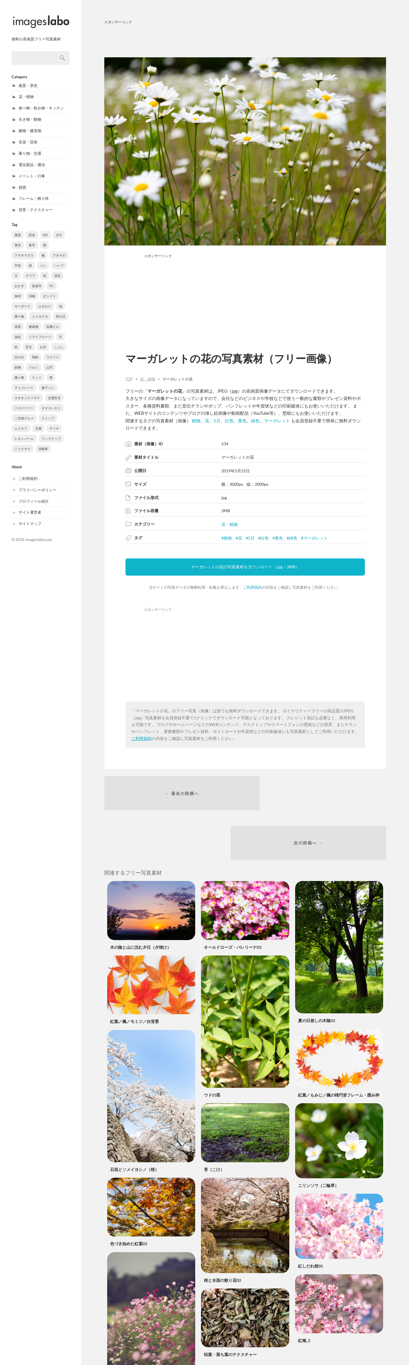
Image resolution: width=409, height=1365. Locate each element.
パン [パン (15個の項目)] (43, 260)
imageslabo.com (39, 534)
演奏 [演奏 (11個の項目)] (32, 291)
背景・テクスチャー (36, 204)
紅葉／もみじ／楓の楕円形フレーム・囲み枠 (338, 1048)
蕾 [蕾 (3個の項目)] (51, 372)
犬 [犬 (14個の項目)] (16, 270)
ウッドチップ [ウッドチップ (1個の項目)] (51, 433)
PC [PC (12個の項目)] (51, 280)
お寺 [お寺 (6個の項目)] (43, 342)
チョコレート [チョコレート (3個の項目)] (24, 382)
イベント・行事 (32, 170)
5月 (217, 420)
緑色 (255, 420)
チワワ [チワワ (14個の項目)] (30, 270)
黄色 (242, 420)
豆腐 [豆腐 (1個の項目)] (38, 423)
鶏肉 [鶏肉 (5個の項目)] (35, 352)
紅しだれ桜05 (310, 1219)
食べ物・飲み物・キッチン (41, 102)
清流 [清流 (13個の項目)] (57, 270)
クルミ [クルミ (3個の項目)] (33, 362)
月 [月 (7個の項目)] (60, 331)
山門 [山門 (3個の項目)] (49, 362)
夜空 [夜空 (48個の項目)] (32, 240)
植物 (196, 420)
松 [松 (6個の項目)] (16, 342)
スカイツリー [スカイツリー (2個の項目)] (24, 403)
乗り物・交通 (30, 148)
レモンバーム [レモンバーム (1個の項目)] (24, 433)
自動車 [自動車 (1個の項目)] (43, 443)
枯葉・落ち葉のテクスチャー (230, 1308)
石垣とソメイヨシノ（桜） (134, 1122)
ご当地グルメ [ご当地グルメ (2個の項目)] (24, 413)
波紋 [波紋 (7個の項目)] (18, 331)
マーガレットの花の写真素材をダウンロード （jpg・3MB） (245, 566)
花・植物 (26, 91)
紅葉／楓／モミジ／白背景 (134, 975)
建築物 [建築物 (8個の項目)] (33, 321)
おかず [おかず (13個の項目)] (19, 280)
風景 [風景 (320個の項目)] (18, 230)
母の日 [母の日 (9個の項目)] (60, 311)
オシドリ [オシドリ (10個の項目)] (49, 291)
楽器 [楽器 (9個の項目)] (18, 321)
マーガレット (277, 420)
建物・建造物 (30, 125)
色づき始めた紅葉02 (128, 1197)
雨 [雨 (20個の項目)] (30, 260)
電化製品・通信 (32, 159)
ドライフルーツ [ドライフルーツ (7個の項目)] (40, 331)
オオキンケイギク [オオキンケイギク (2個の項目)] (27, 392)
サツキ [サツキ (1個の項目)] (54, 423)
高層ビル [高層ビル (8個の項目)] (52, 321)
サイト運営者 (30, 507)
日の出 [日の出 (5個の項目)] (19, 352)
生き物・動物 (30, 114)
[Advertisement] (245, 40)
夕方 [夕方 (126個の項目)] (59, 230)
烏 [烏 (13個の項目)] (44, 270)
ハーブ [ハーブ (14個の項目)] (59, 260)
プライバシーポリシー (37, 484)
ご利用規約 (28, 473)
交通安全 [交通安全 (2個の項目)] (54, 392)
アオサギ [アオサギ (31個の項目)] (59, 250)
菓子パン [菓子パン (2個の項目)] (48, 382)
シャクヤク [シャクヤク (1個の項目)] (23, 443)
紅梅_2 (304, 1293)
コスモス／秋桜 (124, 1345)
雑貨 (22, 182)
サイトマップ (30, 518)
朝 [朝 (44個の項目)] (44, 240)
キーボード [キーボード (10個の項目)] (23, 301)
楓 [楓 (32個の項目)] (43, 250)
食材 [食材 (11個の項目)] (18, 291)
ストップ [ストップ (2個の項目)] (48, 413)
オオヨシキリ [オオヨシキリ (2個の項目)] (51, 403)
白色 (229, 420)
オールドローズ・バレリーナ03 (232, 900)
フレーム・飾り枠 (34, 193)
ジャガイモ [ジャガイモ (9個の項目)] (40, 311)
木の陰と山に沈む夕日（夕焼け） (140, 900)
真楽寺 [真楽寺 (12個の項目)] (37, 280)
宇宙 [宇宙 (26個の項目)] (18, 260)
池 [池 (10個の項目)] (60, 301)
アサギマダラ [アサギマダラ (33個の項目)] (24, 250)
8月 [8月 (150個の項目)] (45, 230)
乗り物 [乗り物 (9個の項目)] (19, 311)
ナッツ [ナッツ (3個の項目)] (37, 372)
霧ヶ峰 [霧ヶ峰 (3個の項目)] (19, 372)
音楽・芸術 (28, 136)
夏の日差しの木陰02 (316, 973)
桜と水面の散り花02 (222, 1233)
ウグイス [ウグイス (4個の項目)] (52, 352)
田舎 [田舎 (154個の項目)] (32, 230)
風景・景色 (28, 80)
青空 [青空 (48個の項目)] (18, 240)
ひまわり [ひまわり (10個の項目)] (44, 301)
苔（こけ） (214, 1122)
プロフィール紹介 (34, 496)
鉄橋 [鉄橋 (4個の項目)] (18, 362)
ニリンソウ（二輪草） (318, 1138)
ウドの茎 (212, 1048)
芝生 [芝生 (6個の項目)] (29, 342)
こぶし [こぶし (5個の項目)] (59, 342)
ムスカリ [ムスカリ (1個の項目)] (21, 423)
